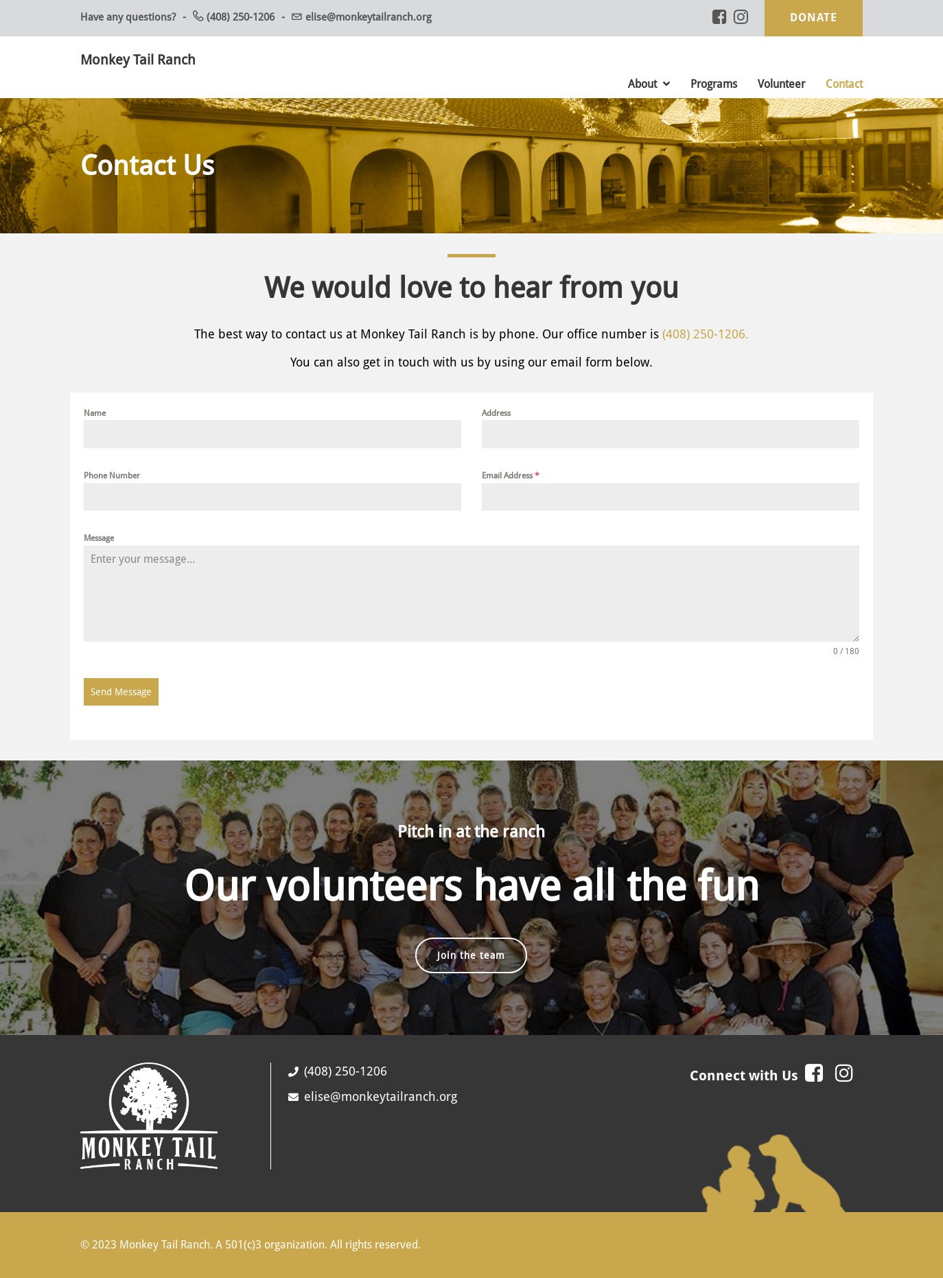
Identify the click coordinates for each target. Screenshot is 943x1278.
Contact (844, 84)
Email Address (510, 475)
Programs (713, 84)
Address (496, 413)
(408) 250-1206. (705, 334)
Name (95, 413)
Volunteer (781, 84)
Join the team (471, 955)
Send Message (121, 691)
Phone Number (112, 475)
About (649, 84)
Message (99, 538)
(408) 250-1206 (241, 17)
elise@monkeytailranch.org (368, 17)
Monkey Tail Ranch (138, 59)
